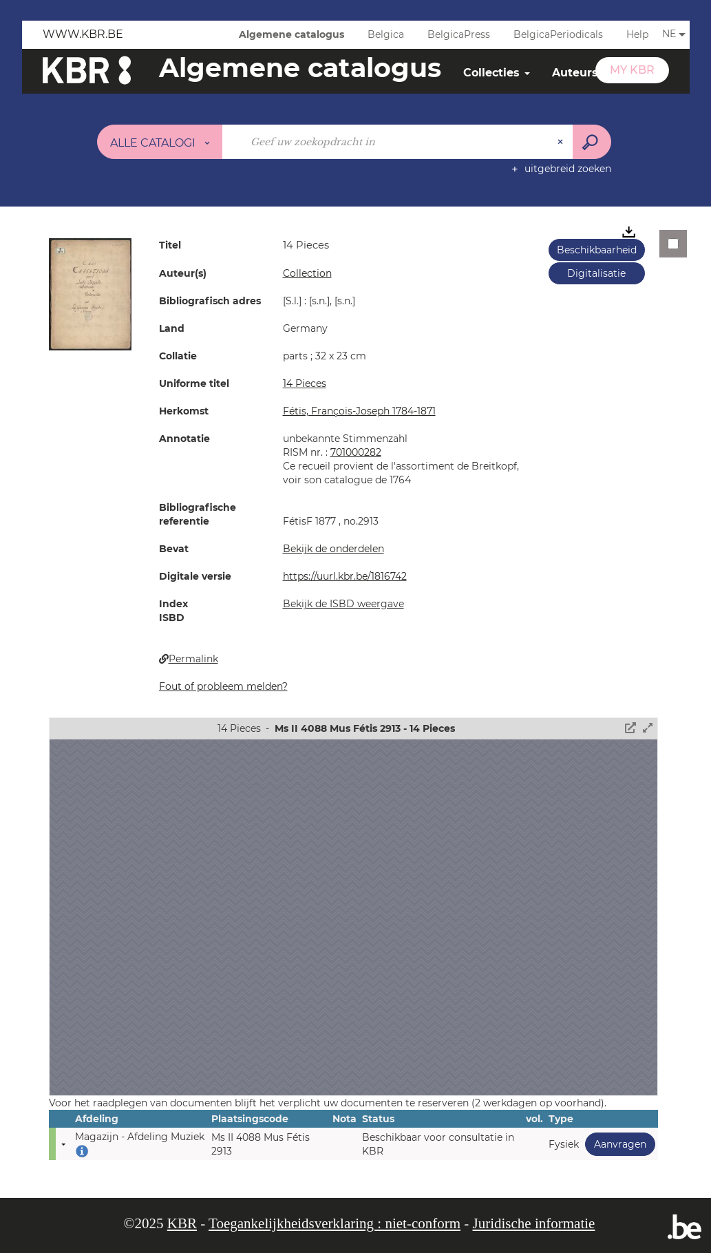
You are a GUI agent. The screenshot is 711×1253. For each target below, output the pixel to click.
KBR (182, 1223)
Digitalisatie (596, 273)
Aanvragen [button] (615, 1143)
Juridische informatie (534, 1223)
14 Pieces (304, 383)
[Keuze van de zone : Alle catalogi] (159, 142)
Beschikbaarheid (597, 250)
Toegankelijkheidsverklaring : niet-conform (334, 1223)
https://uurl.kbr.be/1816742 (345, 576)
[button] (90, 293)
